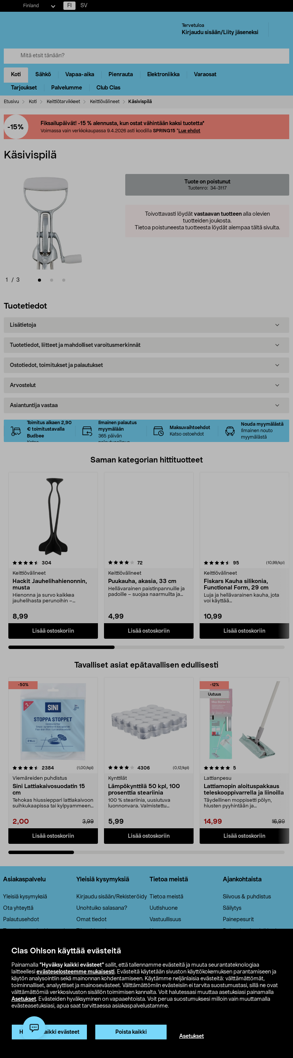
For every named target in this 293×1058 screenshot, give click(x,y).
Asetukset (23, 999)
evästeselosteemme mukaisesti (75, 972)
